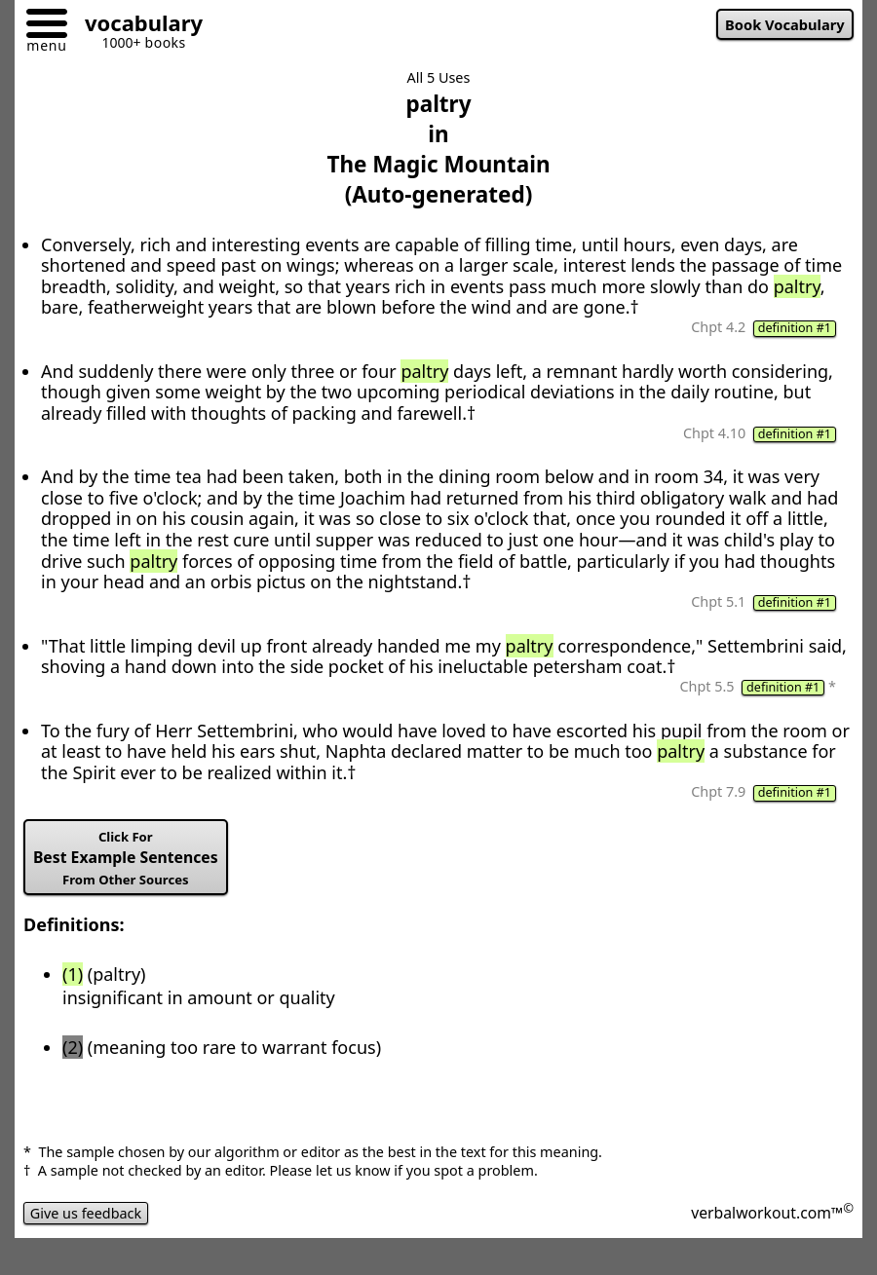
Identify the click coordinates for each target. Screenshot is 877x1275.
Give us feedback (85, 1213)
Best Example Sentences (125, 858)
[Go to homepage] (136, 26)
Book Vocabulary (785, 24)
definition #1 (794, 328)
